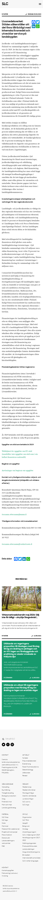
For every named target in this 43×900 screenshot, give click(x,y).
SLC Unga (25, 805)
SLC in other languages (30, 861)
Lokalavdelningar (28, 849)
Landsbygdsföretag (9, 808)
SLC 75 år (25, 820)
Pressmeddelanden (29, 761)
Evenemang (26, 764)
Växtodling (5, 787)
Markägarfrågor (28, 793)
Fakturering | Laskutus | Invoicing (10, 875)
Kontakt (5, 755)
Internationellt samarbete (31, 858)
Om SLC (25, 814)
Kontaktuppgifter (8, 870)
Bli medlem (26, 855)
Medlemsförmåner (29, 790)
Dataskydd (6, 838)
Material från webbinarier (11, 829)
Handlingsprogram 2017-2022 (31, 839)
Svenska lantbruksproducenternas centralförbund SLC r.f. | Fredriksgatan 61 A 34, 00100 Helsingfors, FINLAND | (11, 766)
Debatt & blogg (27, 770)
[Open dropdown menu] (40, 4)
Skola (4, 823)
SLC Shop (5, 817)
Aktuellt (25, 755)
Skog (3, 799)
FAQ (3, 846)
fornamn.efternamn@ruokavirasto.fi (17, 544)
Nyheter (5, 14)
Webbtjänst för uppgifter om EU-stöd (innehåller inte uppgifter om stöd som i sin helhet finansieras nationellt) (20, 454)
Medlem (25, 784)
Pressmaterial (7, 835)
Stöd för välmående (29, 796)
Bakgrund (25, 826)
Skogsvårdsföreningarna (31, 852)
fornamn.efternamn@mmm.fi (14, 514)
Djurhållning (6, 790)
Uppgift (25, 823)
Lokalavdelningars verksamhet (8, 842)
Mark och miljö (7, 805)
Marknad (5, 826)
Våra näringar (7, 784)
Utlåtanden (8, 677)
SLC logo (5, 820)
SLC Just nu (26, 802)
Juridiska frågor (28, 799)
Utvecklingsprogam (29, 832)
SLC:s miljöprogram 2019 (31, 835)
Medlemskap (27, 787)
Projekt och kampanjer (10, 832)
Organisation (27, 817)
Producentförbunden (29, 846)
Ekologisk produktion (9, 796)
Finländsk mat (7, 802)
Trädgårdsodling (8, 793)
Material (5, 814)
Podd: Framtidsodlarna (30, 767)
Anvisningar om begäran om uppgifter (17, 470)
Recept (24, 775)
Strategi (25, 829)
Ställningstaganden (29, 843)
